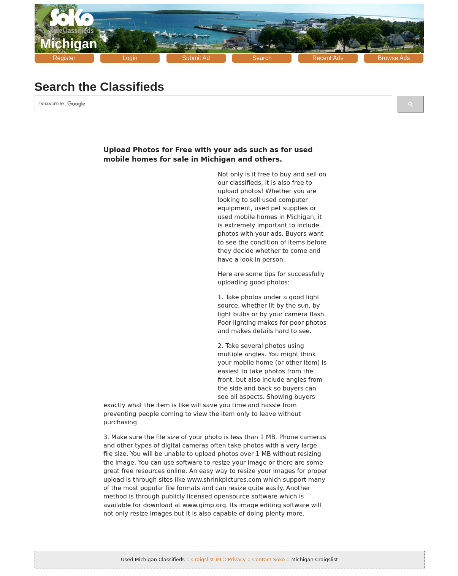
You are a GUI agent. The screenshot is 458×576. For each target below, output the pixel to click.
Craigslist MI (206, 559)
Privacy (237, 559)
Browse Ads (394, 58)
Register (64, 58)
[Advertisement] (64, 254)
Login (130, 58)
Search (262, 58)
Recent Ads (328, 58)
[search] (212, 104)
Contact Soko (268, 559)
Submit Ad (196, 58)
